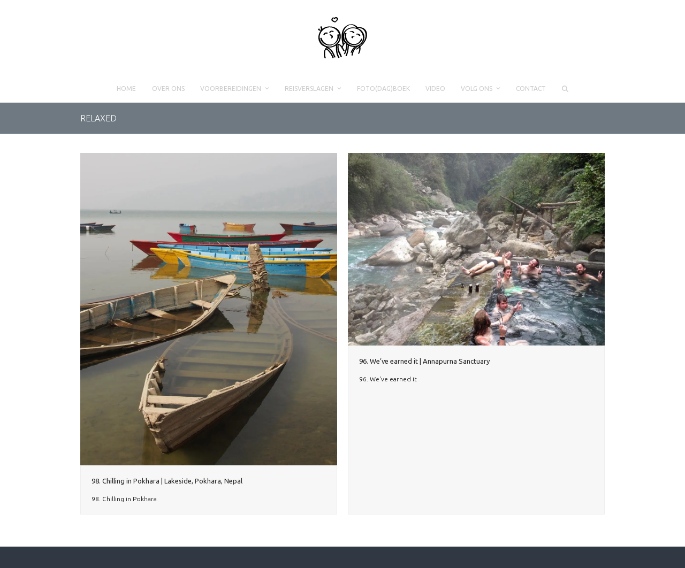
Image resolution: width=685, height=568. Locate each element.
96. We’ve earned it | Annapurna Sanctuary (424, 361)
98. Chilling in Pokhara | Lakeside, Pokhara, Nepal (167, 481)
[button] (565, 88)
